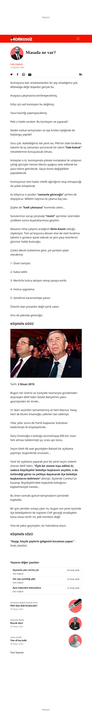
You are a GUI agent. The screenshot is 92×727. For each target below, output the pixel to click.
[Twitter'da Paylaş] (11, 74)
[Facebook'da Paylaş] (17, 74)
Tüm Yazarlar (17, 652)
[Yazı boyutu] (80, 74)
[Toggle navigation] (78, 38)
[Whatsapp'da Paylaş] (23, 74)
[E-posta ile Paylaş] (30, 74)
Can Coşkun (16, 64)
